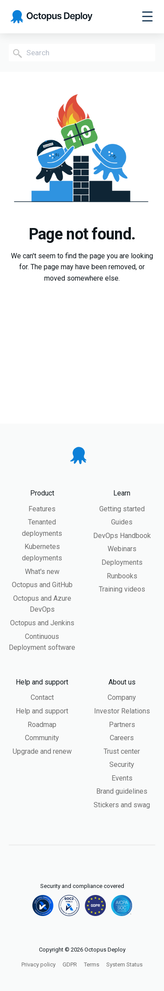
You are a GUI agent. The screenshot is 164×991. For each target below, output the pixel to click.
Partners (122, 724)
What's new (42, 571)
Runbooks (122, 576)
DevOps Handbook (122, 535)
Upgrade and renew (42, 751)
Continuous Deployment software (42, 642)
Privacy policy (38, 964)
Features (42, 509)
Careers (122, 738)
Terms (91, 964)
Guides (122, 522)
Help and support (42, 711)
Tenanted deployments (42, 528)
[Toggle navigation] (147, 16)
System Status (124, 964)
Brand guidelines (121, 791)
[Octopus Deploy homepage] (51, 17)
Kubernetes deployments (42, 552)
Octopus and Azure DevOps (42, 604)
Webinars (122, 549)
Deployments (122, 562)
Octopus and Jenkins (42, 623)
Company (122, 697)
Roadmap (42, 724)
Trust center (122, 751)
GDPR (70, 964)
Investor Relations (122, 711)
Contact (42, 697)
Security (121, 764)
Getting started (122, 509)
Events (122, 778)
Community (42, 738)
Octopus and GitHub (42, 585)
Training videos (122, 589)
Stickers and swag (122, 805)
